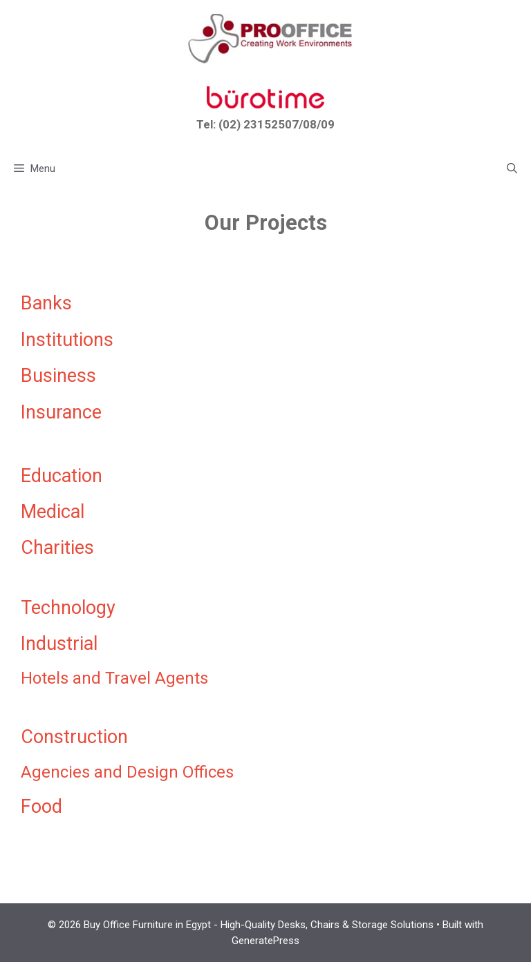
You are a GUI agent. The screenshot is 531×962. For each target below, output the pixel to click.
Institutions (67, 340)
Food (41, 807)
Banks (46, 303)
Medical (52, 512)
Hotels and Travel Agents (114, 678)
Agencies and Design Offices (127, 772)
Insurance (61, 412)
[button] (512, 168)
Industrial (59, 644)
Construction (74, 737)
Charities (57, 548)
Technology (68, 608)
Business (58, 376)
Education (61, 476)
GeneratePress (265, 940)
